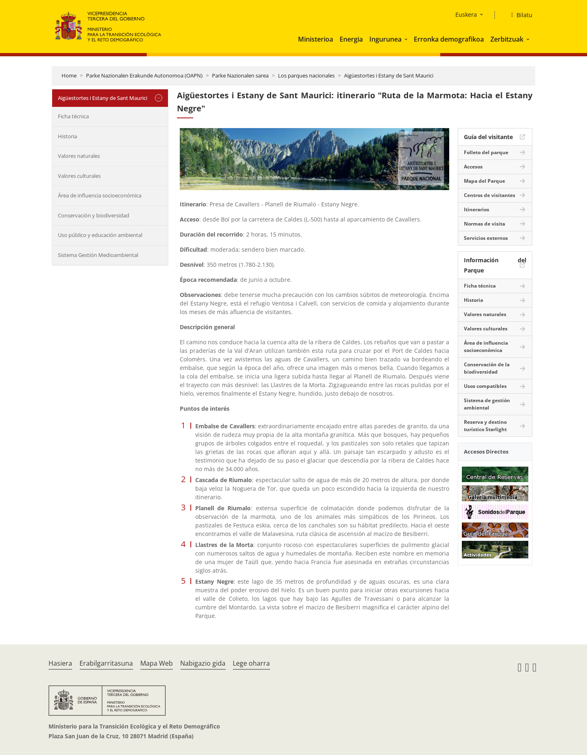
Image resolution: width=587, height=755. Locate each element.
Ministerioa (315, 39)
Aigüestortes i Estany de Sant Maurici (388, 75)
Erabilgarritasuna (106, 663)
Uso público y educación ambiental (100, 235)
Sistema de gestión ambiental (487, 404)
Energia (351, 39)
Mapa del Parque (484, 180)
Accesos (473, 166)
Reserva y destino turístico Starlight (485, 425)
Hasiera (60, 663)
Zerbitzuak (506, 39)
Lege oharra (251, 663)
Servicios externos (486, 238)
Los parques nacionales (306, 75)
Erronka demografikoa (449, 39)
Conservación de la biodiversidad (487, 368)
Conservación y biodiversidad (93, 215)
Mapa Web (156, 663)
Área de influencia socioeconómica (99, 195)
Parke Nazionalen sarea (240, 75)
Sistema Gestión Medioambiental (98, 255)
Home (69, 75)
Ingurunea (385, 39)
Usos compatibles (485, 386)
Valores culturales (79, 175)
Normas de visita (484, 223)
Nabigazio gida (202, 663)
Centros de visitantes (489, 195)
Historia (67, 136)
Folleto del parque (486, 152)
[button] (406, 39)
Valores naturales (79, 155)
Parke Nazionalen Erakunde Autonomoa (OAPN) (144, 75)
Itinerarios (476, 209)
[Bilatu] (518, 15)
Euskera (466, 14)
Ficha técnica (73, 116)
